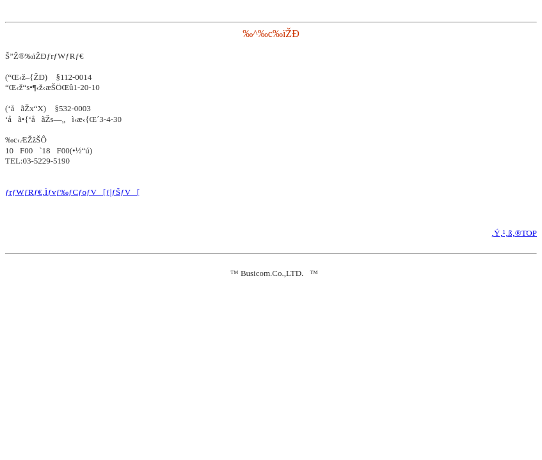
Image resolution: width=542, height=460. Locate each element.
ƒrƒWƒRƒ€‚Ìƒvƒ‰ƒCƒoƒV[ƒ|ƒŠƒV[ (72, 192)
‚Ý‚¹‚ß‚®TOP (514, 233)
